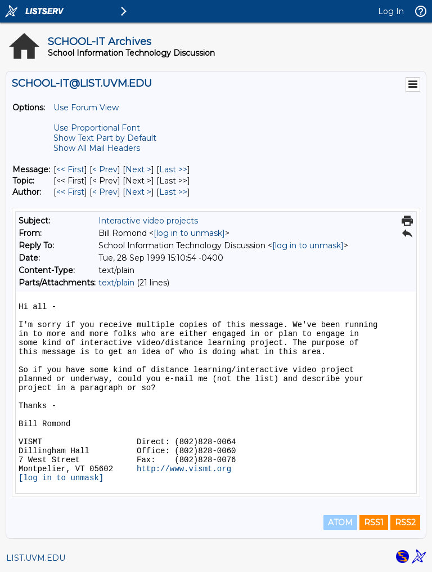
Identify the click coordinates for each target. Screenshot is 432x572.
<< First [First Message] (70, 169)
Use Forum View (86, 107)
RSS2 (405, 522)
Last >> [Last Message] (173, 169)
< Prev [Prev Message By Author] (105, 192)
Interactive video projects (148, 221)
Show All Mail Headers (96, 148)
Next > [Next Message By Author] (138, 192)
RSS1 (374, 522)
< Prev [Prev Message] (105, 169)
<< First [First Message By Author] (70, 192)
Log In (391, 11)
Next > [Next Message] (138, 169)
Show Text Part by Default (104, 138)
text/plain (116, 283)
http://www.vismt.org (184, 468)
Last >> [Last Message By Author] (173, 192)
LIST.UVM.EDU (35, 558)
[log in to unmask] (189, 233)
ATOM (340, 522)
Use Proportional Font (96, 128)
